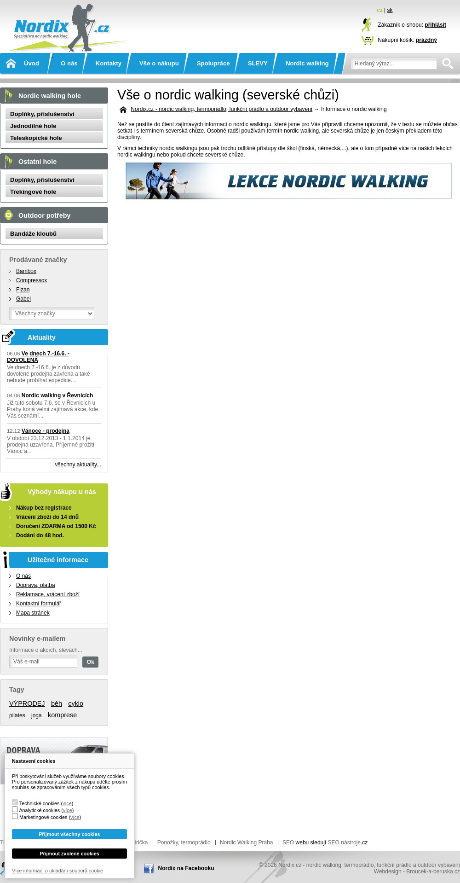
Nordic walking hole (49, 95)
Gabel (23, 299)
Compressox (31, 280)
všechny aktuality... (78, 464)
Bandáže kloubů (33, 233)
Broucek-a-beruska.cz (433, 871)
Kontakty (108, 63)
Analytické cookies (39, 810)
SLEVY (258, 63)
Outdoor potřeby (44, 215)
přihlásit (435, 25)
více (67, 803)
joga (36, 715)
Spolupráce (213, 63)
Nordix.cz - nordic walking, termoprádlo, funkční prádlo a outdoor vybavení (67, 37)
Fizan (22, 289)
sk (389, 10)
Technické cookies (39, 803)
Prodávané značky (38, 259)
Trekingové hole (33, 191)
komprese (62, 715)
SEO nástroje (344, 842)
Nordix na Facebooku (186, 868)
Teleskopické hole (36, 137)
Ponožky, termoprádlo (184, 842)
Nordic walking (307, 63)
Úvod (31, 63)
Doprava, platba (35, 585)
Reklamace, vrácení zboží (48, 594)
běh (56, 703)
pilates (17, 715)
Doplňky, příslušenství (42, 113)
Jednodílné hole (33, 125)
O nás (69, 63)
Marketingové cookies (43, 817)
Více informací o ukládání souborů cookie (57, 870)
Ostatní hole (37, 161)
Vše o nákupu (159, 63)
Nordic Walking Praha (246, 842)
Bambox (26, 271)
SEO (288, 842)
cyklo (75, 703)
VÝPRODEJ (27, 703)
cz (380, 10)
